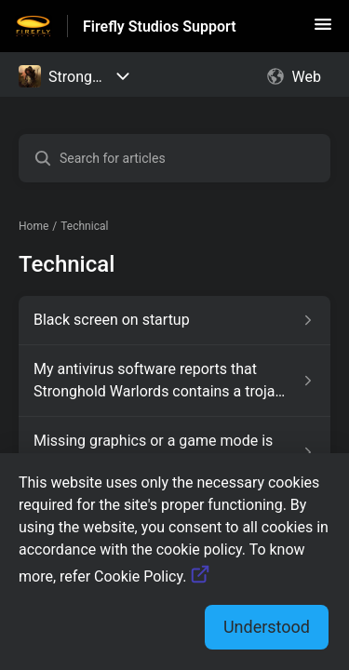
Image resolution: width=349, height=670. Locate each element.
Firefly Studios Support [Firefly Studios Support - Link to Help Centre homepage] (159, 26)
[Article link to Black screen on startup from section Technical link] (174, 320)
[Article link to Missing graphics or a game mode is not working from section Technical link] (174, 452)
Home (33, 226)
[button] (323, 30)
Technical (84, 226)
